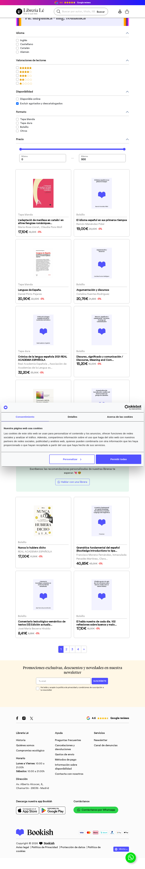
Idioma (20, 33)
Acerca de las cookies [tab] (120, 416)
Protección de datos (73, 865)
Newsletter (100, 758)
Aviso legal (23, 865)
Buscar (101, 11)
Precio (20, 139)
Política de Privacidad (45, 865)
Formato (21, 112)
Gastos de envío (64, 773)
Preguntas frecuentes (68, 758)
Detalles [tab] (72, 416)
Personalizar (72, 459)
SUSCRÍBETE (99, 699)
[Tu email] (63, 699)
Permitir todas (118, 459)
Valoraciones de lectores (31, 60)
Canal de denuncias (105, 764)
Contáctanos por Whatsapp (96, 828)
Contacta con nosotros (69, 792)
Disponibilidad (24, 91)
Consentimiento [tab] (25, 416)
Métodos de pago (65, 778)
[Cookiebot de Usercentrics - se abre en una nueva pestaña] (127, 407)
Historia (20, 758)
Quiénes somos (25, 764)
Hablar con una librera (74, 494)
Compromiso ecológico (30, 769)
